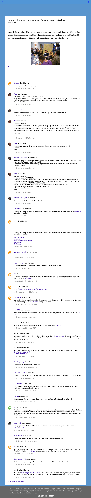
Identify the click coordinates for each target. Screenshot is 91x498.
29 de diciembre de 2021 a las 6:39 (25, 441)
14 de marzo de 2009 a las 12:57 (24, 88)
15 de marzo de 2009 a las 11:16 (24, 152)
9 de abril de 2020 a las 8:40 (23, 247)
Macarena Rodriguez (21, 110)
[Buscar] (8, 2)
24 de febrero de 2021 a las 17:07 (25, 328)
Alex (15, 446)
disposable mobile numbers (23, 240)
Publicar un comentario (16, 481)
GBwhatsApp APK (20, 373)
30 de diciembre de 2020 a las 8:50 (25, 304)
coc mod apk (18, 383)
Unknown (17, 83)
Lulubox (16, 396)
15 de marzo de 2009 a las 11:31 (24, 192)
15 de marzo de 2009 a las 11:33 (24, 203)
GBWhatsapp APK (20, 459)
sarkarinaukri (18, 208)
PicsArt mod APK (59, 336)
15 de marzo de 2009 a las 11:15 (24, 138)
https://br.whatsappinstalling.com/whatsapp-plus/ (30, 289)
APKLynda (28, 278)
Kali (15, 407)
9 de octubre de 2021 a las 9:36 (24, 378)
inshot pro (17, 297)
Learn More (42, 496)
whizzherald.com (19, 237)
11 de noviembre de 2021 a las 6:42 (25, 418)
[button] (9, 26)
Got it (51, 496)
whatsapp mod (19, 427)
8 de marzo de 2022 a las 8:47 (24, 454)
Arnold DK (17, 423)
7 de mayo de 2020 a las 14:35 (24, 257)
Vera (15, 94)
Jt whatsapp (31, 451)
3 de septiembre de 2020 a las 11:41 (25, 281)
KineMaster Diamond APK (22, 352)
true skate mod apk (20, 255)
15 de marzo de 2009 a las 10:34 (24, 104)
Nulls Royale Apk (19, 362)
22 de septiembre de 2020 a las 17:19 (26, 292)
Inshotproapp (34, 302)
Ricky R (16, 286)
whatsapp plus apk (20, 252)
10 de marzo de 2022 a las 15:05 (24, 464)
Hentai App (17, 244)
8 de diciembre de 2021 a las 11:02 (25, 430)
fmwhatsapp (18, 435)
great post (77, 211)
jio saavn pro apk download (30, 473)
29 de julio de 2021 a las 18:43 (24, 356)
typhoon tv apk (19, 263)
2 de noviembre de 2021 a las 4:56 (25, 402)
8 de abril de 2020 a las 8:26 (23, 216)
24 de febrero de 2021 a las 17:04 (25, 317)
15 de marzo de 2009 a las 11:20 (24, 168)
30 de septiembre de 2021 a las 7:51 (25, 367)
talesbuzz (17, 239)
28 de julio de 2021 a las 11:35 (24, 342)
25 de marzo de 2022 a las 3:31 (24, 477)
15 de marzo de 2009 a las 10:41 (24, 115)
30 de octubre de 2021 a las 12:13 (25, 391)
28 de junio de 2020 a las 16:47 (24, 268)
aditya (16, 221)
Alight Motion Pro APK (21, 354)
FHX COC (17, 310)
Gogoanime (17, 242)
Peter (15, 274)
